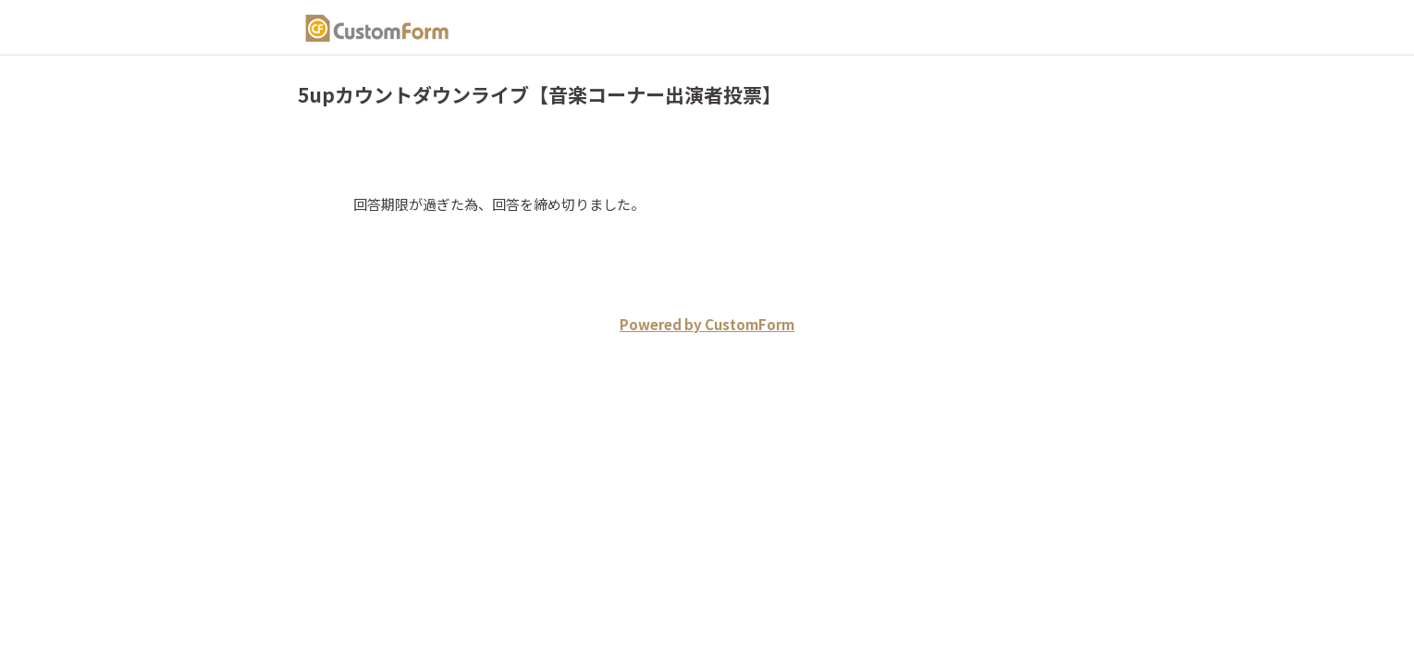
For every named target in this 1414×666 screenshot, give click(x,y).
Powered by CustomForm (707, 324)
